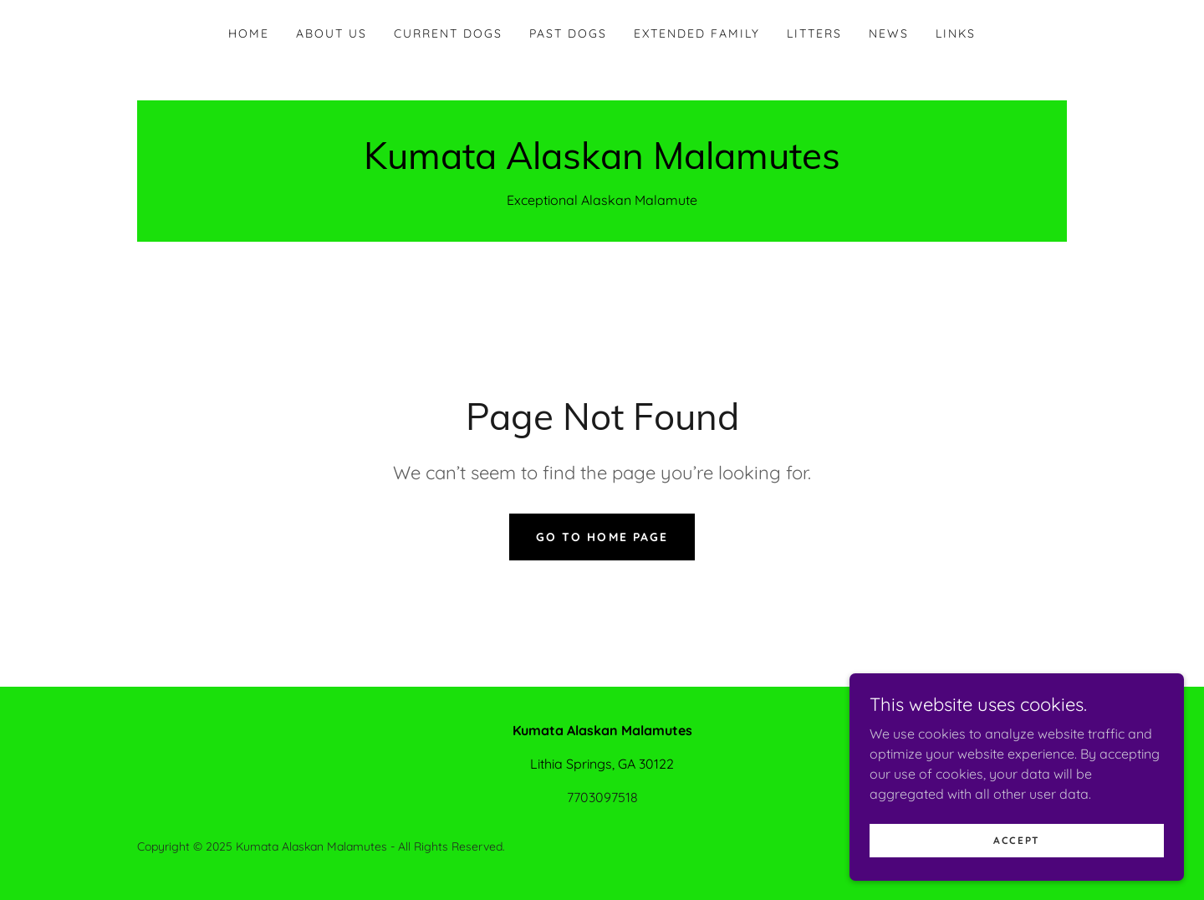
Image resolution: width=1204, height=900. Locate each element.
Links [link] (956, 33)
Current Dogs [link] (448, 33)
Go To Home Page (601, 537)
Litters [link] (814, 33)
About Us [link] (331, 33)
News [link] (889, 33)
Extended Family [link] (697, 33)
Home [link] (248, 33)
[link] (602, 164)
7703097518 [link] (602, 797)
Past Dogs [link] (568, 33)
